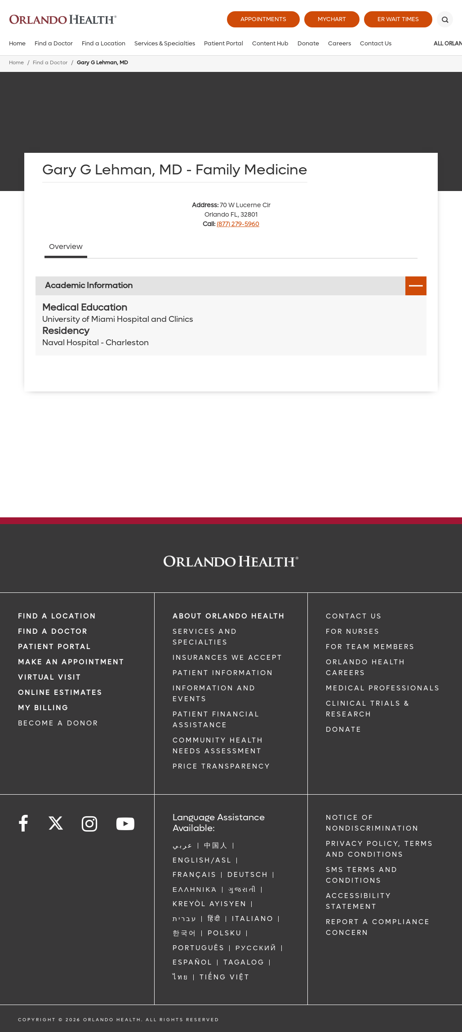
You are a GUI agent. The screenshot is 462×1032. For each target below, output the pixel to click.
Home (17, 43)
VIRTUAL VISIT (49, 677)
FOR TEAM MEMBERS (370, 646)
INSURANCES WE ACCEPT (228, 657)
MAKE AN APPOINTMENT (71, 662)
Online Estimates (60, 692)
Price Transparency (222, 766)
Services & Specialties (164, 43)
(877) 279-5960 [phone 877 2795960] (238, 224)
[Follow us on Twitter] (56, 820)
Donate (308, 43)
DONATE (344, 729)
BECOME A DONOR (58, 723)
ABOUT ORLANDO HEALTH (229, 616)
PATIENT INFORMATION (223, 672)
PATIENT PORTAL (54, 646)
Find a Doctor (54, 43)
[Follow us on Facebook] (24, 824)
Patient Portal (223, 43)
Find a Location (103, 43)
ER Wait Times (398, 19)
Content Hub (270, 43)
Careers (339, 43)
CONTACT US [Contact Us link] (354, 616)
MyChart (332, 19)
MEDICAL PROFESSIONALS (383, 688)
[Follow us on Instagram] (90, 824)
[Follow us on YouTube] (126, 824)
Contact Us (375, 43)
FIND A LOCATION (57, 616)
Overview (66, 246)
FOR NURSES (353, 631)
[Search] (445, 19)
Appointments (263, 19)
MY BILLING (43, 707)
